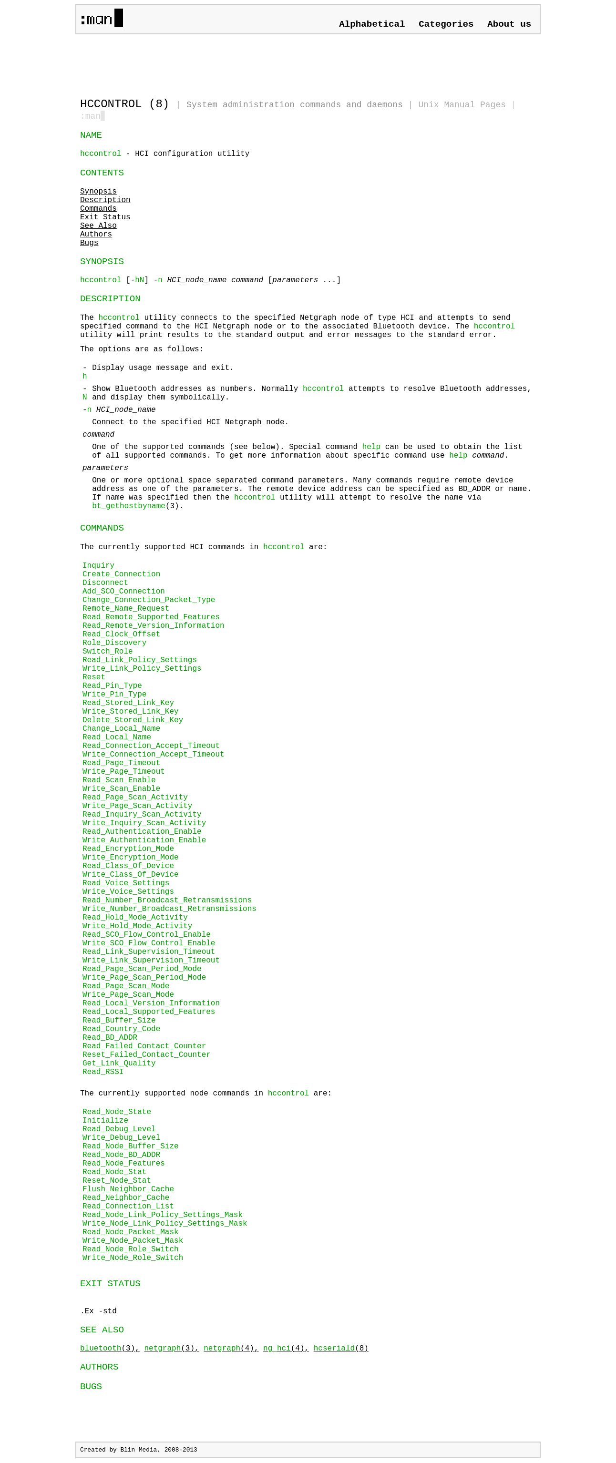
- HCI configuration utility (164, 155)
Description (105, 201)
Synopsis (98, 192)
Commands (98, 209)
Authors (96, 235)
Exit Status (105, 218)
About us (509, 24)
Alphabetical (372, 24)
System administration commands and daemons (294, 105)
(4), (231, 1349)
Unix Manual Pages (462, 105)
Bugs (89, 244)
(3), (110, 1349)
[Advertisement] (191, 62)
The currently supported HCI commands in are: (308, 897)
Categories (446, 24)
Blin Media (138, 1450)
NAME (91, 136)
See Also (98, 227)
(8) (341, 1349)
